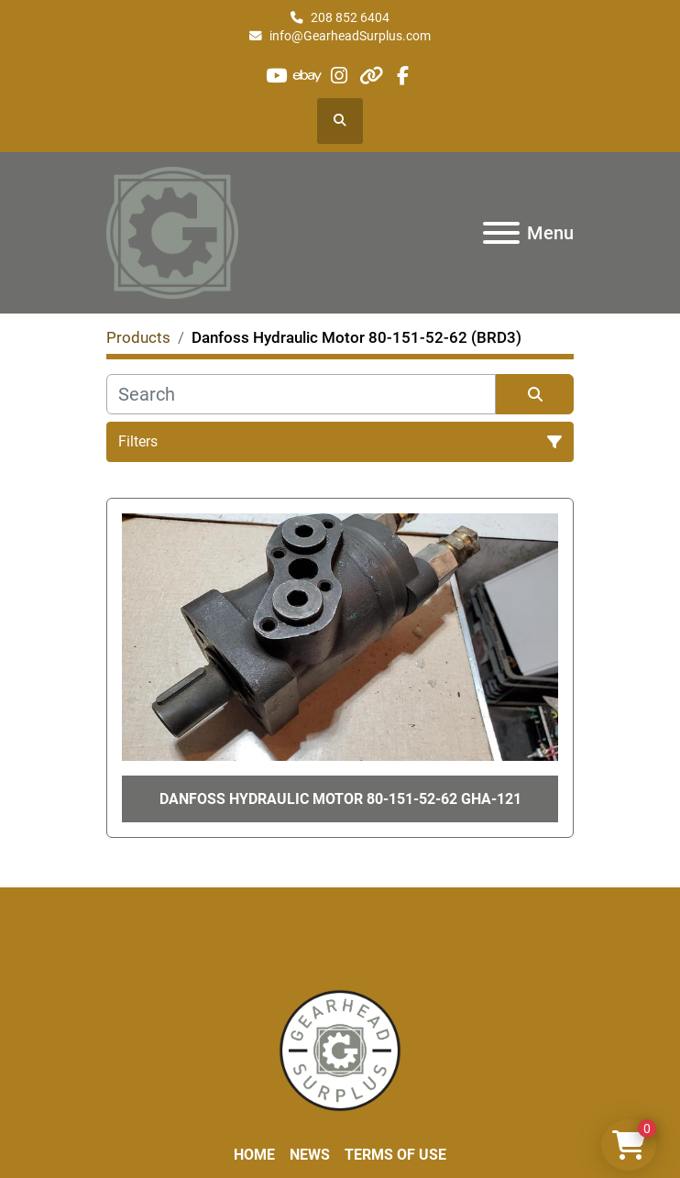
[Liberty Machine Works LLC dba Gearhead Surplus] (340, 1050)
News (310, 1154)
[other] (371, 76)
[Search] (301, 394)
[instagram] (339, 76)
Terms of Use (395, 1154)
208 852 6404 (350, 17)
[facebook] (402, 76)
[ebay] (308, 76)
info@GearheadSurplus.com (350, 35)
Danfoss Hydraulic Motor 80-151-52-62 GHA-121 (340, 799)
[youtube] (276, 76)
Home (254, 1154)
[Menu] (501, 233)
